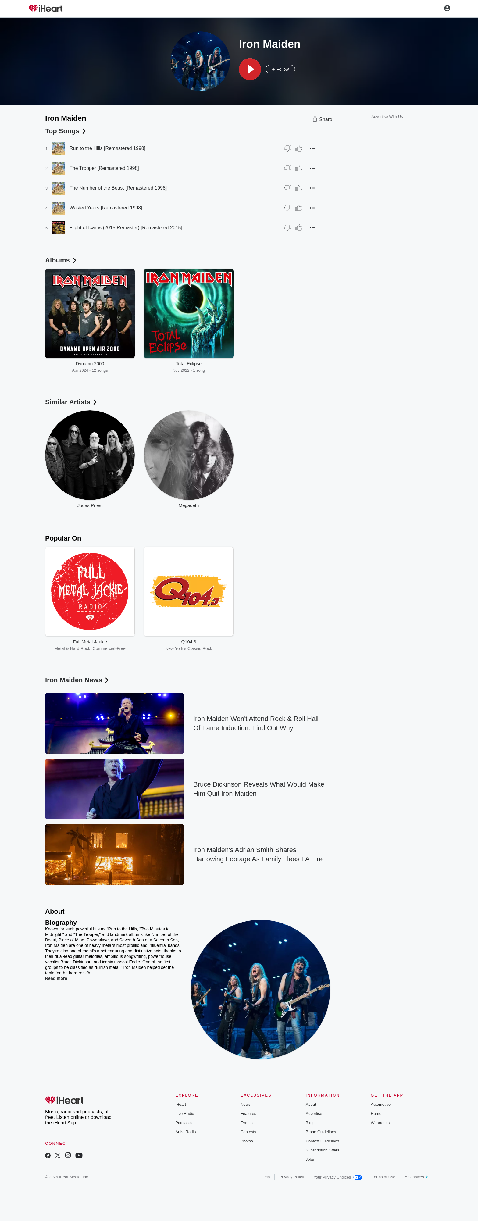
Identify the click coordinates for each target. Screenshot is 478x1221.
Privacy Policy (291, 1177)
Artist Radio (185, 1132)
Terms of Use (383, 1177)
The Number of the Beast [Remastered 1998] (118, 188)
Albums (61, 260)
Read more (56, 978)
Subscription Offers (322, 1150)
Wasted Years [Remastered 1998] (106, 207)
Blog (310, 1122)
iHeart (180, 1104)
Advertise (314, 1113)
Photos (247, 1141)
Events (247, 1122)
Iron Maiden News (77, 680)
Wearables (380, 1122)
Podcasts (183, 1122)
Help (266, 1177)
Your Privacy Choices (337, 1177)
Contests (248, 1132)
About (311, 1104)
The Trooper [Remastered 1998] (104, 168)
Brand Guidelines (321, 1132)
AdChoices (416, 1177)
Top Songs (66, 131)
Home (376, 1113)
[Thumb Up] (298, 148)
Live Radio (184, 1113)
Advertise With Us (387, 116)
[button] (250, 69)
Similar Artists (71, 402)
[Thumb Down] (287, 148)
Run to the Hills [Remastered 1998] (107, 148)
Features (248, 1113)
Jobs (310, 1159)
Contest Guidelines (322, 1141)
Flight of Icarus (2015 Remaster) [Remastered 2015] (126, 227)
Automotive (381, 1104)
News (246, 1104)
